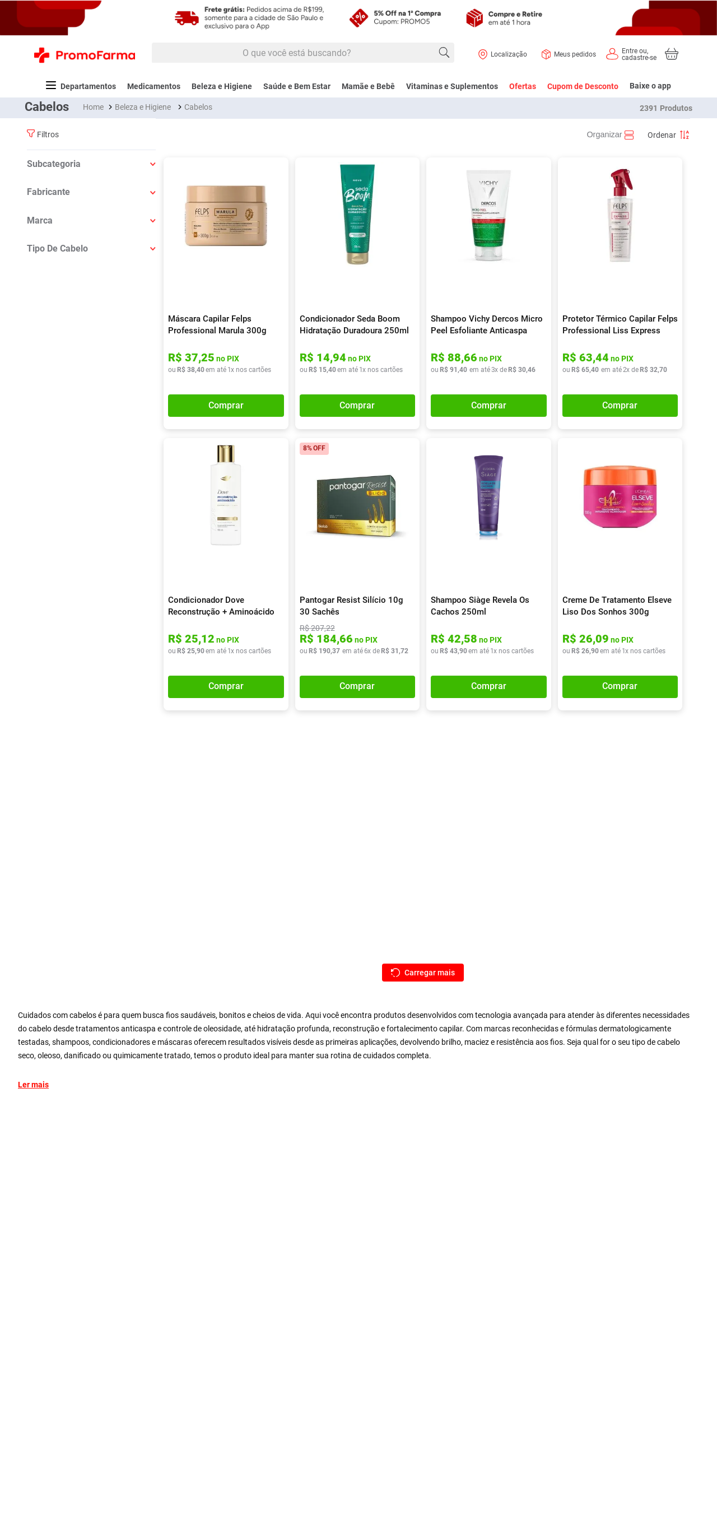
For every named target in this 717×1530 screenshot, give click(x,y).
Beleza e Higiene (143, 107)
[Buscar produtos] (444, 53)
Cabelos (198, 107)
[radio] (611, 135)
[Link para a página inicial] (94, 107)
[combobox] (303, 53)
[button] (91, 164)
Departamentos (81, 86)
